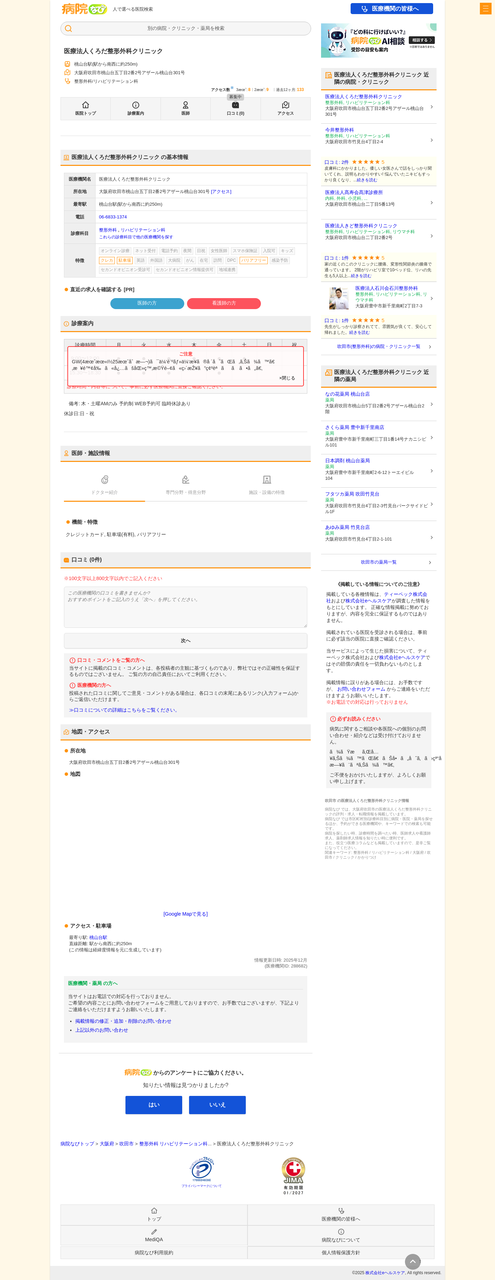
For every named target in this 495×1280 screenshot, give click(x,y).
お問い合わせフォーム (361, 689)
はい (154, 1105)
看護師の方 (224, 303)
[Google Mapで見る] (186, 914)
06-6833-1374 (113, 216)
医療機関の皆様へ (395, 8)
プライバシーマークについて (202, 1186)
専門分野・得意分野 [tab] (186, 492)
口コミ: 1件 (336, 258)
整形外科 (108, 230)
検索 (219, 28)
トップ (154, 1219)
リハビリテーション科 (143, 230)
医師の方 (147, 303)
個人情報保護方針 (341, 1252)
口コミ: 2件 (336, 162)
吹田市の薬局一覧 (379, 562)
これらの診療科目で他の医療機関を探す (136, 237)
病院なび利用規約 (154, 1252)
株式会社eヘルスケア (368, 600)
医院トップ (85, 113)
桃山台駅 (98, 937)
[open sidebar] (486, 8)
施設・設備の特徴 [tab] (267, 492)
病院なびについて (341, 1240)
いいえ (217, 1105)
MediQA (154, 1239)
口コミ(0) (235, 113)
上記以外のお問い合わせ (101, 1030)
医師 (186, 113)
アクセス (285, 113)
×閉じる (287, 378)
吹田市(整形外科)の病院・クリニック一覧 (379, 346)
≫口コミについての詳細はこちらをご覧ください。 (124, 710)
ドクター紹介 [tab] (104, 492)
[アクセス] (221, 191)
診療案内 (136, 113)
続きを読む (367, 180)
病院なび (84, 8)
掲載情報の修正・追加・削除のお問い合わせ (123, 1021)
